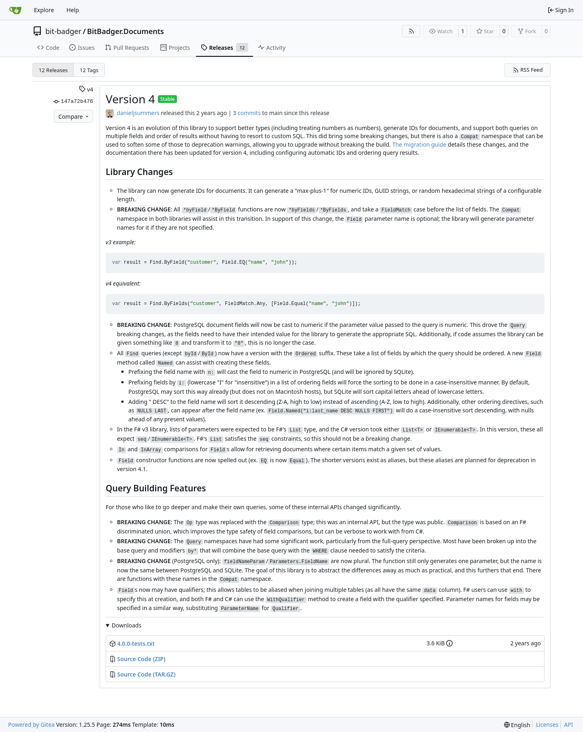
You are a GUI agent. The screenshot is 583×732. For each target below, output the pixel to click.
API (568, 724)
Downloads (126, 625)
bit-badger (63, 31)
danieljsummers (138, 113)
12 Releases (53, 70)
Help (72, 10)
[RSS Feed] (411, 31)
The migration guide (419, 144)
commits (246, 113)
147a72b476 (73, 101)
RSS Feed (528, 69)
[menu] (517, 725)
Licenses (547, 724)
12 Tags (89, 70)
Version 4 (130, 99)
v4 (86, 89)
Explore (44, 10)
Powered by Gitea (31, 724)
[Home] (15, 10)
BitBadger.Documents (125, 31)
